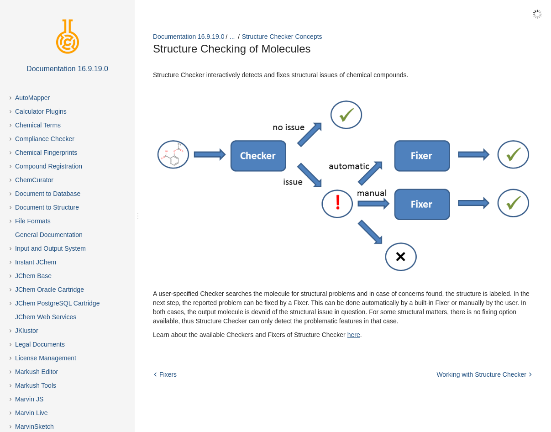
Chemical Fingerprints (46, 152)
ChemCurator (34, 180)
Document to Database (47, 193)
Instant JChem (35, 262)
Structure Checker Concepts (282, 36)
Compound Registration (48, 166)
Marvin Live (31, 412)
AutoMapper (32, 97)
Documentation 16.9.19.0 (188, 36)
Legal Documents (40, 344)
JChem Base (33, 275)
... (232, 36)
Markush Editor (36, 371)
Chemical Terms (38, 125)
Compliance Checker (44, 138)
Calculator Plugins (41, 111)
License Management (45, 358)
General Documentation (49, 234)
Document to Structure (47, 207)
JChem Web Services (45, 317)
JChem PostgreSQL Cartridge (57, 303)
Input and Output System (50, 248)
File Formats (33, 221)
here (353, 334)
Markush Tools (35, 385)
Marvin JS (29, 399)
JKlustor (26, 330)
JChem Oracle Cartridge (49, 289)
